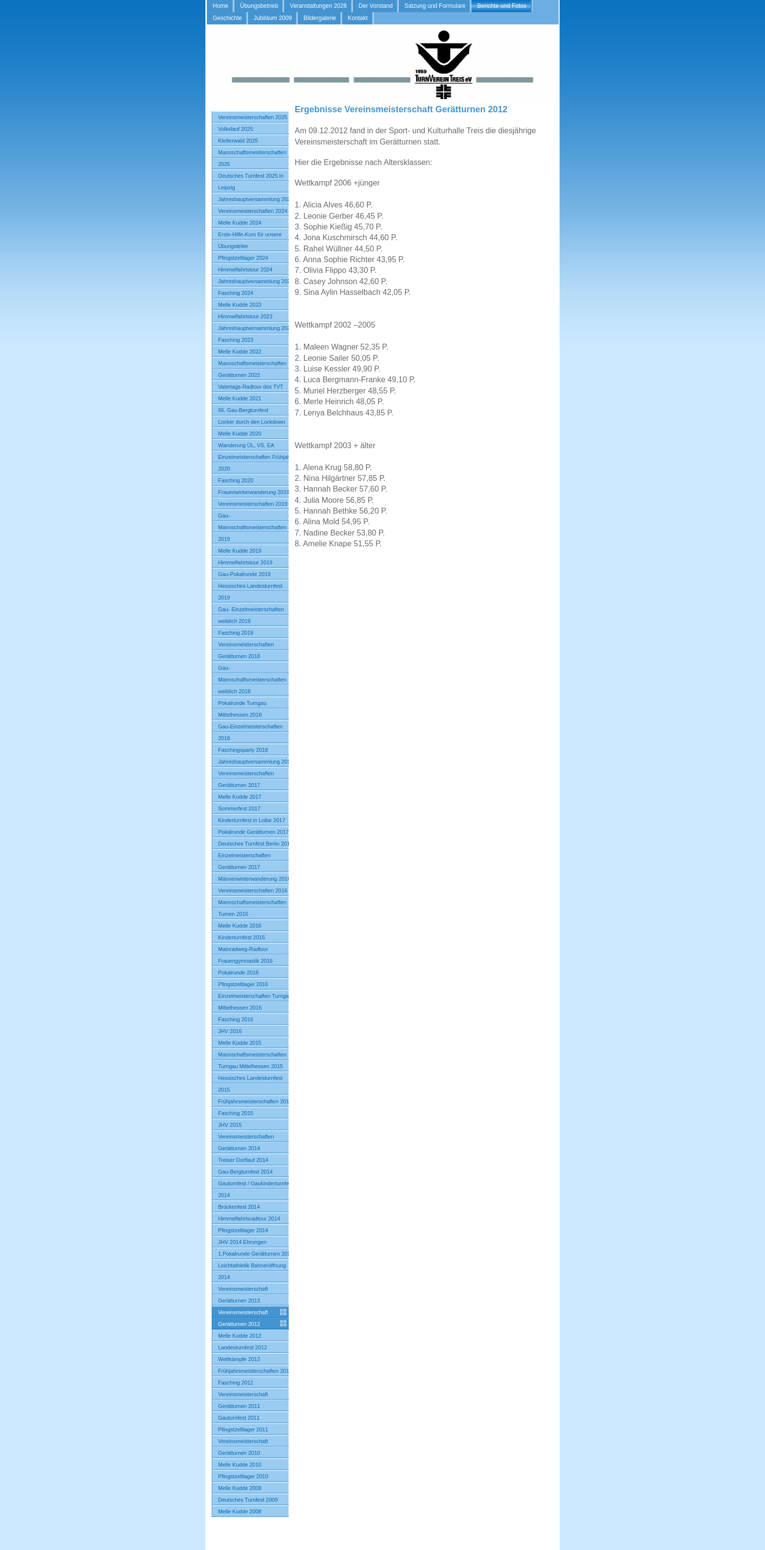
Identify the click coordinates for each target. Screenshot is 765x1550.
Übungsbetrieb (259, 5)
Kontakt (358, 18)
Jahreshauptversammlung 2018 (255, 762)
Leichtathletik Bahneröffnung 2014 (252, 1271)
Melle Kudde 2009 (240, 1488)
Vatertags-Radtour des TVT (250, 387)
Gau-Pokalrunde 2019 (244, 574)
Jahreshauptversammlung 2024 (255, 281)
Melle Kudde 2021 (240, 398)
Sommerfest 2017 (239, 808)
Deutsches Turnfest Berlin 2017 (255, 844)
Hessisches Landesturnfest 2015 (250, 1084)
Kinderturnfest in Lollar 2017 (251, 820)
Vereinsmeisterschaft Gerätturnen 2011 (243, 1400)
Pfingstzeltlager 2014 (243, 1230)
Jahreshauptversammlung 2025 (255, 199)
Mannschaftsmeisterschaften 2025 (252, 158)
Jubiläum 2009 (273, 18)
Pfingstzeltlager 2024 (243, 258)
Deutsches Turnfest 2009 (248, 1500)
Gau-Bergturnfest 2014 (245, 1172)
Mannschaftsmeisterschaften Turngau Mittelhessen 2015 (252, 1060)
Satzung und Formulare (434, 5)
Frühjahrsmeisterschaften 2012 (255, 1371)
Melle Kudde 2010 (240, 1464)
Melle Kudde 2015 (240, 1043)
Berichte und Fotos (501, 5)
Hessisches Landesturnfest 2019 (250, 591)
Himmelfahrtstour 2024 (245, 269)
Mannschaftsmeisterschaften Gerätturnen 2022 (252, 369)
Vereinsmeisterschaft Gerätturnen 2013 (243, 1294)
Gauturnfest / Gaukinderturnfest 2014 (255, 1189)
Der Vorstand (376, 5)
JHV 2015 (230, 1125)
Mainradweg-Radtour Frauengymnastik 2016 (245, 955)
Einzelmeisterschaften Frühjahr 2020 (255, 463)
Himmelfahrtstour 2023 (245, 316)
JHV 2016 (230, 1031)
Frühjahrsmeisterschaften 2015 (255, 1101)
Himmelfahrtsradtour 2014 (249, 1218)
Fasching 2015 (235, 1113)
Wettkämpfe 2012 (239, 1359)
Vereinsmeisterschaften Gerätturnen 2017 (246, 779)
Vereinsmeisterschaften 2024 (252, 211)
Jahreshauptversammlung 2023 (255, 328)
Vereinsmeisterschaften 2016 (252, 890)
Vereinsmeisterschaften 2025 (252, 117)
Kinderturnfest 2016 (241, 937)
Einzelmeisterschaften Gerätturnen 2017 (244, 861)
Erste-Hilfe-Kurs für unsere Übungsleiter (250, 240)
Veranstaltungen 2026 (318, 5)
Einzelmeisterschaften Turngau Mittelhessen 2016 (255, 1002)
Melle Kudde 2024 (240, 223)
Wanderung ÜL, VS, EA (246, 445)
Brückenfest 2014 (239, 1207)
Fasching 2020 (235, 480)
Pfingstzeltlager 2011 (243, 1429)
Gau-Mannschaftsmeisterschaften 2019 (252, 527)
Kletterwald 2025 (238, 141)
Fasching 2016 (235, 1019)
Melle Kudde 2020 (240, 433)
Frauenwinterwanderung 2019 (253, 492)
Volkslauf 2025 (235, 129)
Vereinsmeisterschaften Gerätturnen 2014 (246, 1142)
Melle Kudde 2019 (240, 551)
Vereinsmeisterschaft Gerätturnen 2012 (243, 1318)
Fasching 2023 (235, 340)
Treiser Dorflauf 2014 (243, 1160)
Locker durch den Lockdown (251, 422)
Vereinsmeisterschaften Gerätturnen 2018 (246, 650)
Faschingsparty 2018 (243, 750)
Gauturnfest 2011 (239, 1418)
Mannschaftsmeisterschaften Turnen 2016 (252, 908)
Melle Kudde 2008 (240, 1511)
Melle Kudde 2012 (240, 1336)
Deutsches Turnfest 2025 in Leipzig (250, 181)
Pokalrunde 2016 (238, 972)
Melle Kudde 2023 (240, 305)
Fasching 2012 (235, 1382)
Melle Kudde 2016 (240, 926)
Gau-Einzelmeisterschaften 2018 (250, 732)
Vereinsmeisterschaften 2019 (252, 504)
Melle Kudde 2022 (240, 351)
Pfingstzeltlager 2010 (243, 1476)
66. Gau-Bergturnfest (243, 410)
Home (220, 5)
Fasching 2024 (235, 293)
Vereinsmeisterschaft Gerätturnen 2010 (243, 1447)
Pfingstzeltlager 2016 (243, 984)
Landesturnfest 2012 (242, 1347)
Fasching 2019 (235, 633)
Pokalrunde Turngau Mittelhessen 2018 (242, 709)
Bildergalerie (319, 18)
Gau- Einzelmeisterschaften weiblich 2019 (251, 615)
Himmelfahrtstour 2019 (245, 562)
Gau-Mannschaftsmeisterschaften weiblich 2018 (252, 679)
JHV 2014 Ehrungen (242, 1242)
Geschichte (227, 18)
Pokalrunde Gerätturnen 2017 (253, 832)
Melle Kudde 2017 (240, 797)
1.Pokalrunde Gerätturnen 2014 (255, 1254)
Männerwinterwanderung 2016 (254, 879)
